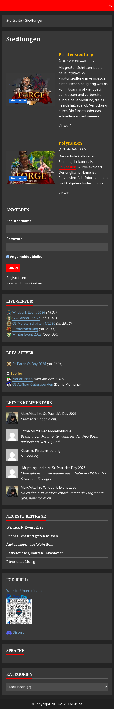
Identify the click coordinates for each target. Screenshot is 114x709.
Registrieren (16, 277)
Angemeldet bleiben (25, 256)
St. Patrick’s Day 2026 (29, 363)
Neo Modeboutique (56, 431)
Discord (18, 632)
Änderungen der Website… (29, 544)
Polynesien (30, 167)
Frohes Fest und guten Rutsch (32, 536)
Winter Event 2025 (27, 334)
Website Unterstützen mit (27, 590)
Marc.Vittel (29, 413)
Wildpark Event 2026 (28, 312)
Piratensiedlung (30, 89)
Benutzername (19, 221)
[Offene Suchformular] (110, 5)
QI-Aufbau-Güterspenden (32, 384)
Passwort (14, 238)
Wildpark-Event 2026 (59, 487)
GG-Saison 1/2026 (26, 318)
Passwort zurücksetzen (24, 283)
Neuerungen (22, 379)
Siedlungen (18, 100)
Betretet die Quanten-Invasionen (35, 553)
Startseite (14, 20)
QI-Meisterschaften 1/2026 (33, 323)
